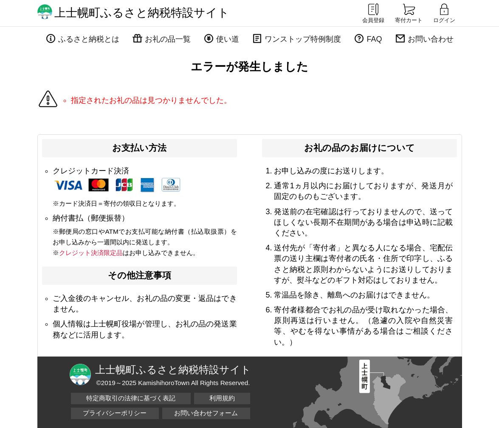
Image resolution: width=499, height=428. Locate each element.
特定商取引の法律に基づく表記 (130, 398)
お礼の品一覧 (168, 39)
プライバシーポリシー (115, 413)
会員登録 (373, 12)
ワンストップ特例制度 (303, 39)
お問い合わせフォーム (206, 413)
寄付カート (409, 12)
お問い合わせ (431, 39)
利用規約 (222, 398)
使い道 (227, 39)
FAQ (374, 39)
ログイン (444, 12)
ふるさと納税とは (88, 39)
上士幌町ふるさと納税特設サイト (141, 12)
